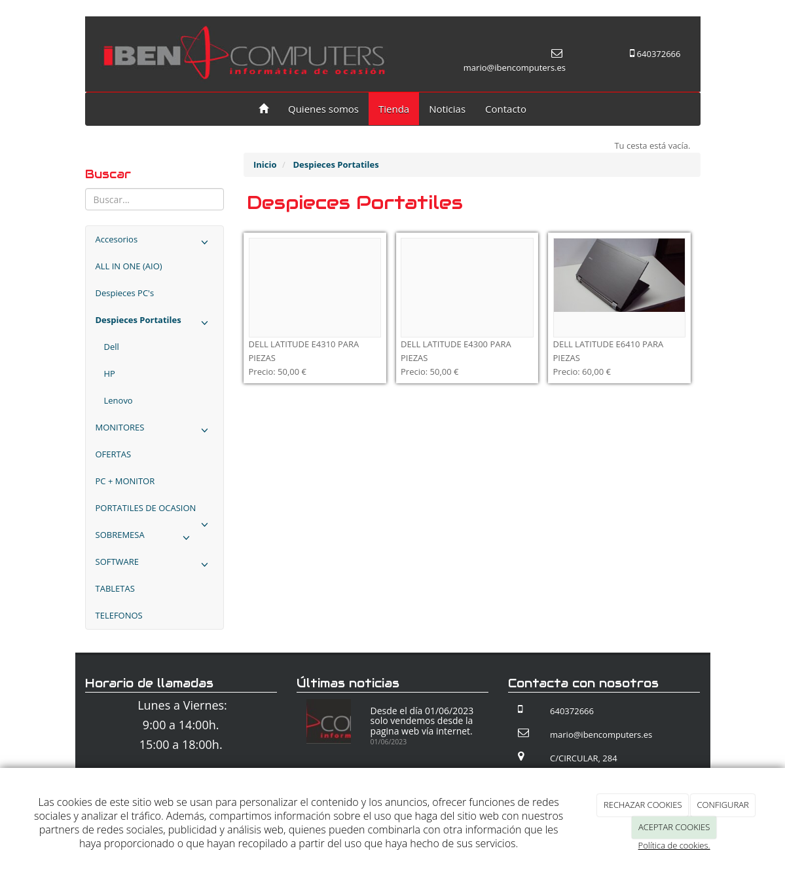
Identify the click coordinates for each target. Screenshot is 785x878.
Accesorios (155, 243)
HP (109, 373)
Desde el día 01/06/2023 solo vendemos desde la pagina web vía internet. (422, 720)
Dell (111, 347)
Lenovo (118, 400)
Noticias (447, 108)
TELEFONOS (119, 615)
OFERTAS (114, 454)
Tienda (393, 108)
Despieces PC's (125, 293)
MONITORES (155, 431)
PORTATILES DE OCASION (155, 512)
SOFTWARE (155, 565)
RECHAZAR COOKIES (643, 805)
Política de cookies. (674, 845)
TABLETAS (115, 588)
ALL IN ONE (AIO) (129, 266)
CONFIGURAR (723, 805)
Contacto (505, 108)
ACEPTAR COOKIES (674, 827)
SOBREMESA (146, 538)
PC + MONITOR (125, 481)
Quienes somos (323, 108)
